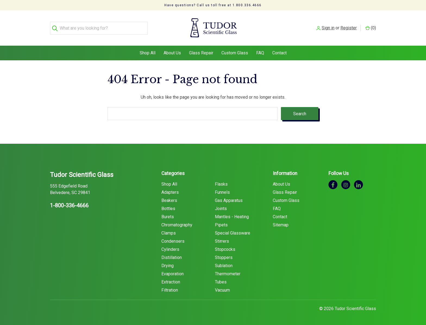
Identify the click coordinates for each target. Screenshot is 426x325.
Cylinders (170, 249)
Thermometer (227, 273)
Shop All (147, 52)
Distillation (171, 257)
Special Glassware (232, 233)
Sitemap (281, 224)
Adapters (170, 192)
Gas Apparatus (229, 200)
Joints (221, 208)
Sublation (224, 265)
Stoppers (224, 257)
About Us (172, 52)
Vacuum (222, 290)
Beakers (169, 200)
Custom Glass (234, 52)
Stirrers (222, 241)
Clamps (168, 233)
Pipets (221, 224)
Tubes (221, 282)
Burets (167, 216)
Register (348, 27)
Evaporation (172, 273)
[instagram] (345, 184)
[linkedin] (358, 184)
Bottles (168, 208)
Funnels (222, 192)
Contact (279, 52)
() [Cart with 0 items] (370, 27)
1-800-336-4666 (69, 205)
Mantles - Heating (232, 216)
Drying (167, 265)
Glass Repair (201, 52)
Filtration (169, 290)
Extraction (170, 282)
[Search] (56, 28)
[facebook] (333, 184)
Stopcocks (225, 249)
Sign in (328, 27)
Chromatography (176, 224)
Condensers (172, 241)
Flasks (221, 184)
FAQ (260, 52)
